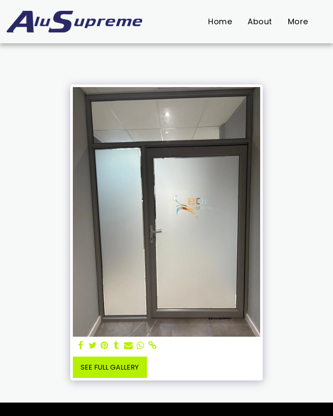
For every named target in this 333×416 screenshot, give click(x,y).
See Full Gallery (110, 367)
